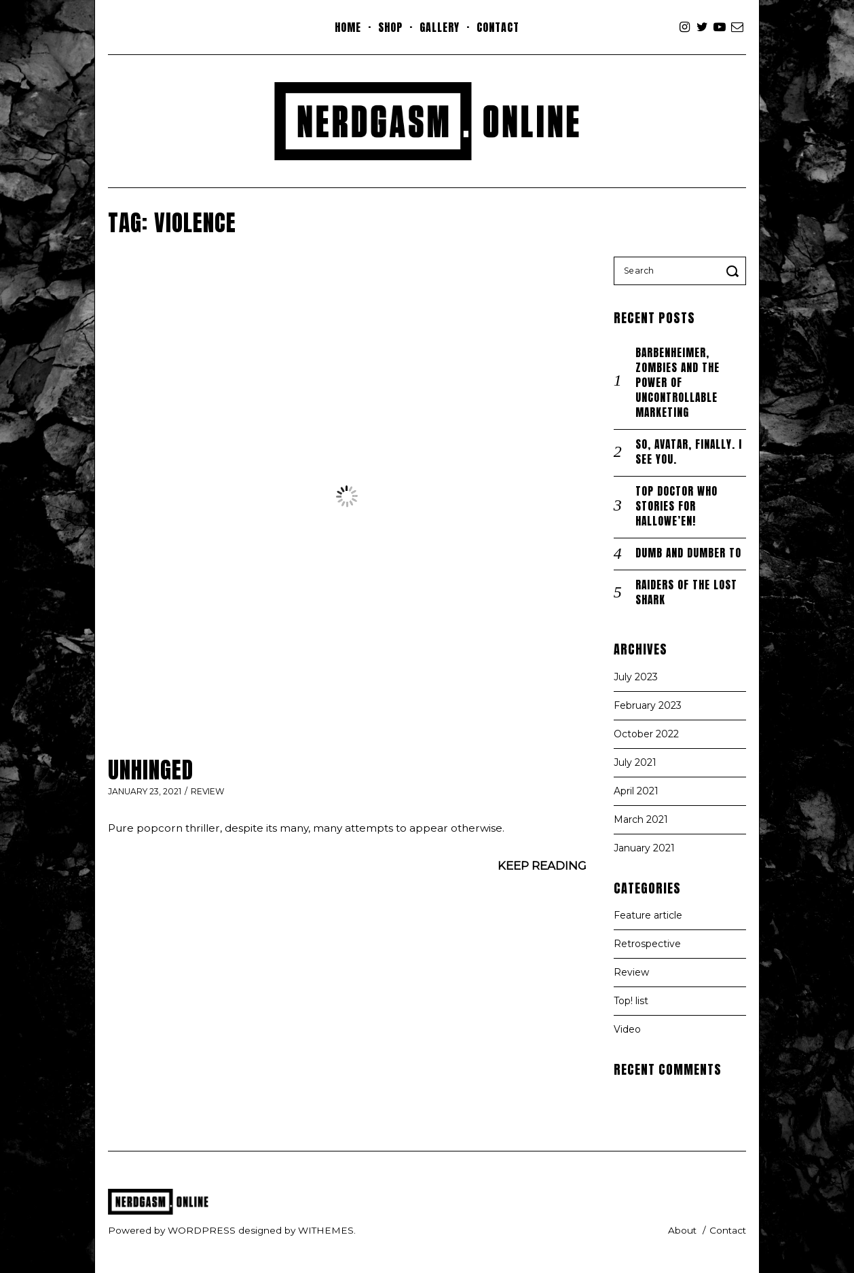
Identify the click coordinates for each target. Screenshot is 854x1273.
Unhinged (150, 770)
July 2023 (636, 677)
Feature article (648, 915)
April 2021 (636, 791)
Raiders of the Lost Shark (686, 592)
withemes (326, 1230)
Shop (390, 27)
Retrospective (647, 944)
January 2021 (644, 848)
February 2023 (648, 705)
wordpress (202, 1230)
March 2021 (641, 819)
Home (348, 27)
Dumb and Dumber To (688, 553)
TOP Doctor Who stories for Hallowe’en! (676, 506)
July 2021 (635, 762)
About (682, 1230)
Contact (498, 27)
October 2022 (646, 734)
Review (208, 791)
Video (627, 1029)
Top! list (631, 1001)
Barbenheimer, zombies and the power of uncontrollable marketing (677, 382)
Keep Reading (542, 865)
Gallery (440, 27)
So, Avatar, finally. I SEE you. (688, 452)
